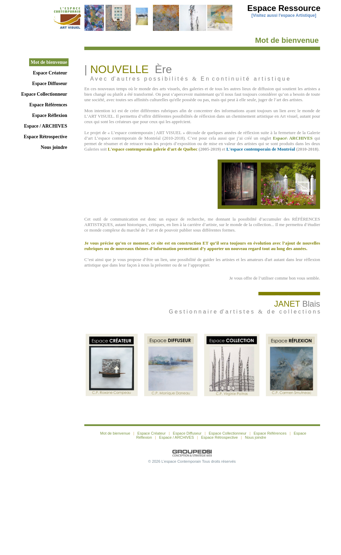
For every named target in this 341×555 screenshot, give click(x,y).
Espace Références (48, 104)
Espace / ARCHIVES (45, 126)
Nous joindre (54, 147)
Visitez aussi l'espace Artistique (284, 15)
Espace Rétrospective (45, 136)
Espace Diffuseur (49, 83)
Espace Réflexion (49, 115)
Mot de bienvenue (49, 62)
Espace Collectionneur (44, 94)
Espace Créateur (50, 72)
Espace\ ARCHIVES (293, 138)
